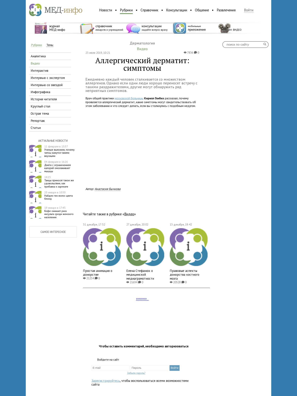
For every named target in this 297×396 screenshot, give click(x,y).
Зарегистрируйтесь (105, 380)
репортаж (38, 120)
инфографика (40, 92)
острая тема (40, 113)
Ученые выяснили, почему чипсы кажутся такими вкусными (59, 151)
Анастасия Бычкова (107, 189)
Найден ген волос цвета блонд (58, 196)
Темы (49, 45)
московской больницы (129, 98)
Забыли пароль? (136, 372)
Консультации (176, 10)
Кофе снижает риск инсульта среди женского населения (58, 212)
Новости (105, 10)
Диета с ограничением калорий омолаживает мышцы (57, 166)
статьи (36, 127)
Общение (202, 10)
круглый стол (40, 106)
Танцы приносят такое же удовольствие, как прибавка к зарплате (59, 181)
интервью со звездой (47, 85)
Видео (129, 214)
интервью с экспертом (48, 77)
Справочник (149, 10)
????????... (142, 299)
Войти (248, 10)
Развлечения (226, 10)
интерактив (39, 70)
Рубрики (126, 10)
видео (35, 63)
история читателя (44, 99)
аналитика (38, 56)
